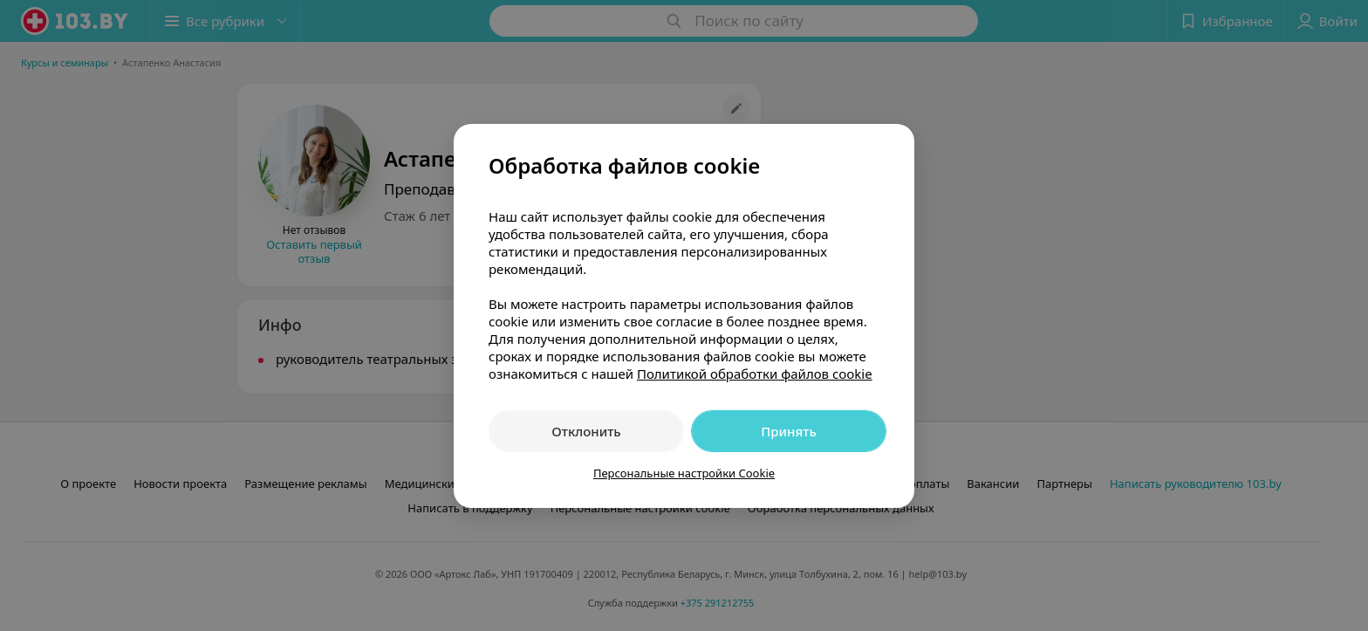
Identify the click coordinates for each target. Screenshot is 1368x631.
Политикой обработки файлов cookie (754, 373)
